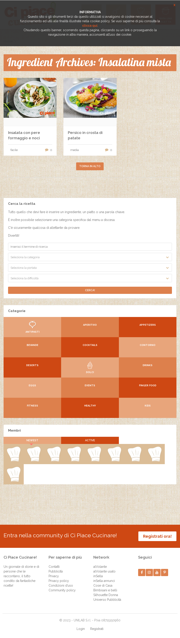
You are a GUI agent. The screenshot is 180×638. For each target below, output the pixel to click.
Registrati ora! (157, 536)
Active (90, 440)
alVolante (100, 566)
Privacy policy (59, 581)
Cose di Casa (102, 585)
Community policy (62, 590)
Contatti (54, 566)
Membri (14, 430)
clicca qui (89, 25)
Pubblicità (56, 571)
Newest (32, 440)
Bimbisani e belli (105, 590)
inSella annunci (104, 581)
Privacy (54, 576)
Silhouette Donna (105, 595)
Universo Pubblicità (107, 599)
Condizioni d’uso (61, 585)
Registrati (96, 629)
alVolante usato (104, 571)
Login (81, 629)
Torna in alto (90, 166)
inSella (98, 576)
